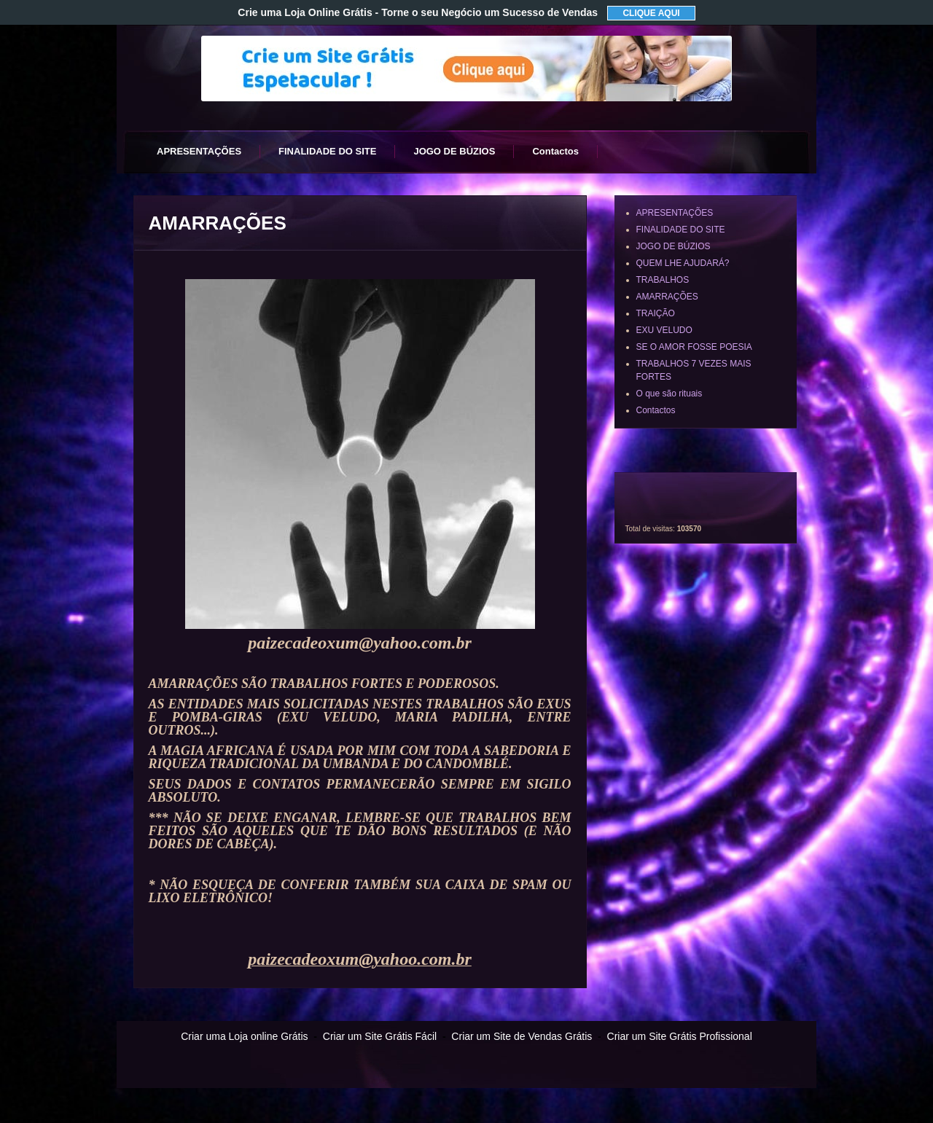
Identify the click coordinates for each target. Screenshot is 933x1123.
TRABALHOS (663, 280)
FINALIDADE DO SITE (327, 151)
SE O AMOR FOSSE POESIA (694, 347)
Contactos (555, 151)
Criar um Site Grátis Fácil (380, 1036)
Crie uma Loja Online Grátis (418, 12)
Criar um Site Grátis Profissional (679, 1036)
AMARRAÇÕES (667, 296)
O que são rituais (669, 393)
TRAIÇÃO (655, 313)
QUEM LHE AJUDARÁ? (683, 263)
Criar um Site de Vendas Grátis (521, 1036)
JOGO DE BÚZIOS (454, 151)
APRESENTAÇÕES (199, 151)
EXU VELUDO (664, 330)
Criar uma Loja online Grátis (244, 1036)
